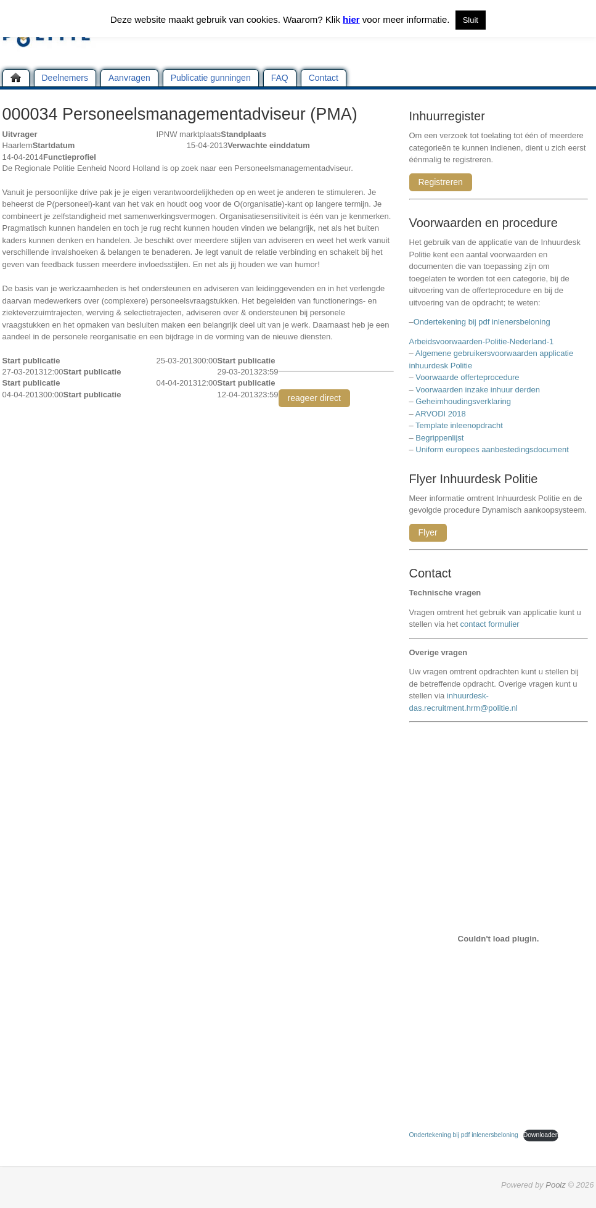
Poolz (555, 1184)
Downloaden (541, 1134)
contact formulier (490, 624)
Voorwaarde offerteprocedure (467, 377)
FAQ (279, 78)
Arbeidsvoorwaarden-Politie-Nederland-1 (481, 341)
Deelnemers (65, 78)
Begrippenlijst (439, 437)
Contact (323, 78)
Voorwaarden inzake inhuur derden (477, 389)
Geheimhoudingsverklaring (463, 401)
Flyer (428, 532)
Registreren (440, 182)
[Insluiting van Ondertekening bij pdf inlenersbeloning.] (498, 938)
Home (16, 77)
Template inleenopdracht (459, 425)
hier (351, 19)
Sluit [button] (470, 20)
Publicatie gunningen (211, 78)
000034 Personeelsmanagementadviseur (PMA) (179, 114)
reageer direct (314, 398)
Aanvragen (129, 78)
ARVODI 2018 (440, 413)
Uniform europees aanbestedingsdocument (492, 449)
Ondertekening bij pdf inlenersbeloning (484, 321)
